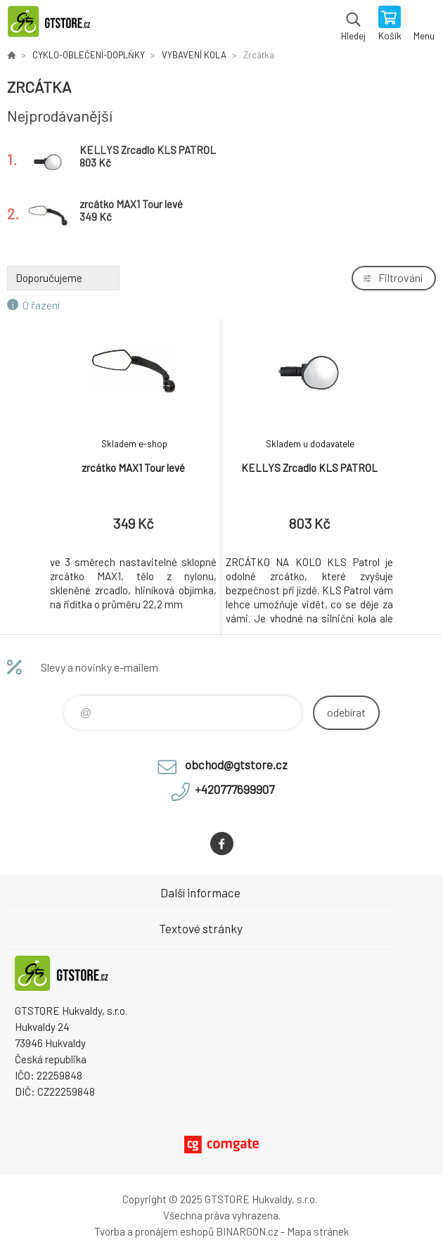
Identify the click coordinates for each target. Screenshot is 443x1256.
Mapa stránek (318, 1231)
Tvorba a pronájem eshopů (154, 1231)
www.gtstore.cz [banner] (55, 24)
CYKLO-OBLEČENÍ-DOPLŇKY (88, 54)
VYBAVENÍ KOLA (194, 54)
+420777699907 (234, 789)
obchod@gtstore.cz (236, 764)
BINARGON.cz (247, 1231)
